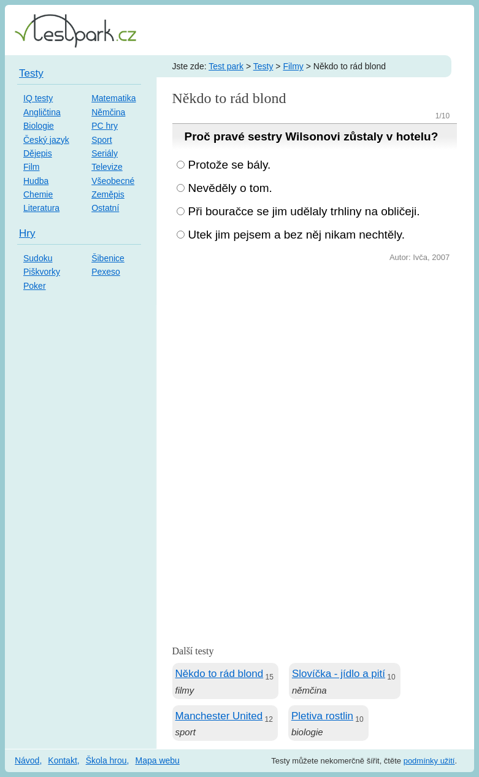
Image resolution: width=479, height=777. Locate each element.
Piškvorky (41, 272)
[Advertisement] (315, 357)
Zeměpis (108, 194)
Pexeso (105, 272)
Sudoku (37, 258)
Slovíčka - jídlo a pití (338, 673)
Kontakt (62, 760)
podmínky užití (429, 760)
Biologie (38, 126)
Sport (101, 140)
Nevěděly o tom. (230, 188)
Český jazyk (46, 140)
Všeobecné (112, 181)
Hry (27, 233)
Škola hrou (106, 760)
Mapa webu (158, 760)
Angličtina (42, 112)
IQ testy (38, 98)
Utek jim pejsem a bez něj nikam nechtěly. (296, 234)
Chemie (38, 194)
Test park (226, 66)
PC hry (104, 126)
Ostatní (105, 208)
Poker (34, 286)
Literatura (41, 208)
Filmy (293, 66)
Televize (107, 167)
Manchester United (219, 716)
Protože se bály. (229, 164)
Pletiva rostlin (322, 716)
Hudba (35, 181)
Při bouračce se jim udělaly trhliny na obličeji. (304, 211)
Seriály (104, 153)
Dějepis (37, 153)
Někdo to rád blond (219, 673)
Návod (27, 760)
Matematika (113, 98)
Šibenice (108, 258)
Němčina (108, 112)
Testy (263, 66)
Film (31, 167)
